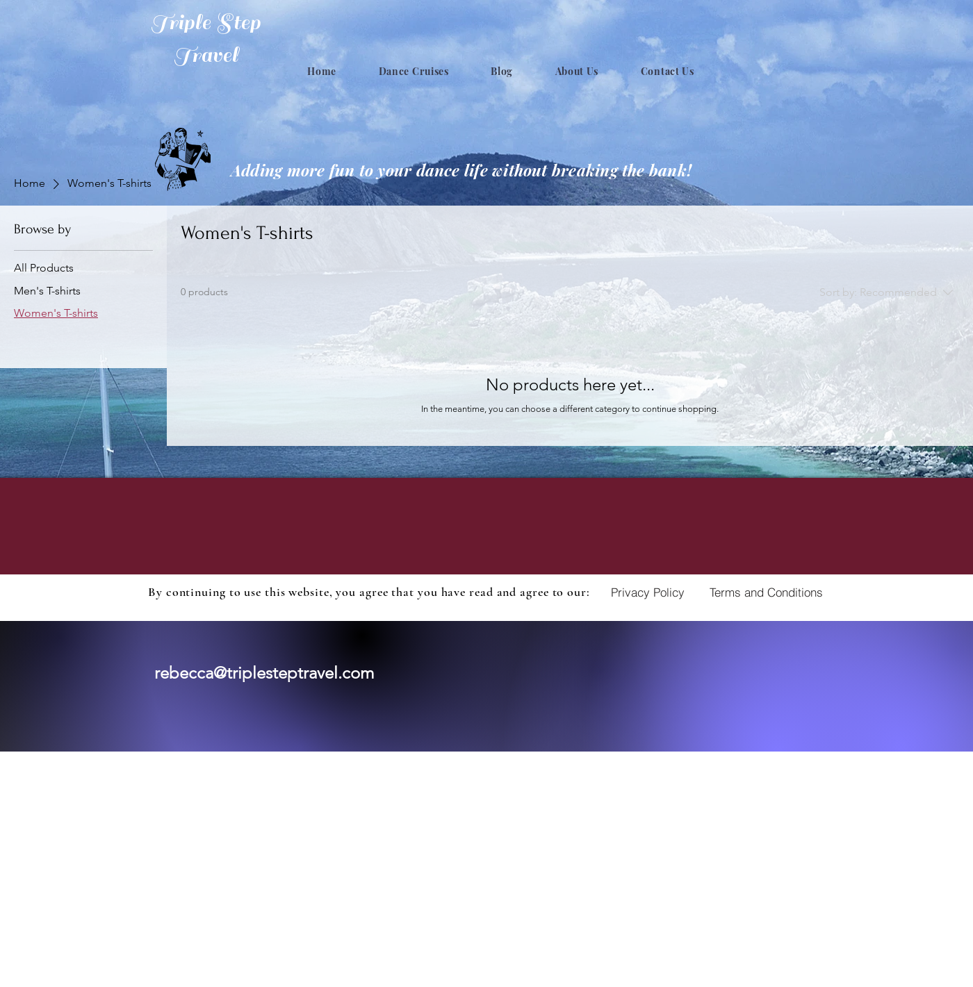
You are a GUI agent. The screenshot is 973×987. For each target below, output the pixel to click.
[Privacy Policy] (647, 592)
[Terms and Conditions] (766, 592)
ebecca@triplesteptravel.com (267, 673)
